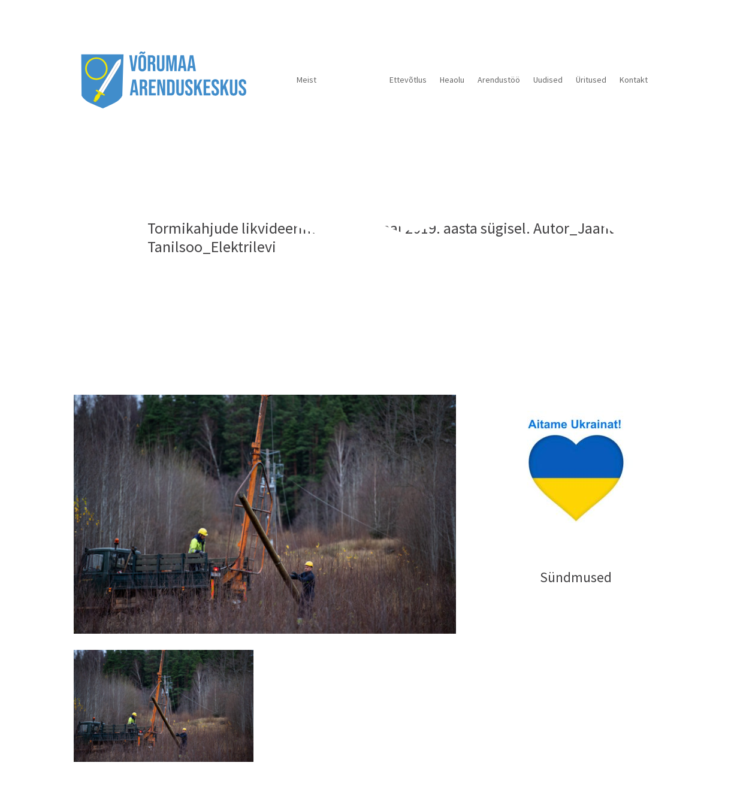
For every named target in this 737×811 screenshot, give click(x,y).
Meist (306, 79)
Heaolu (452, 79)
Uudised (548, 79)
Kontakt (634, 79)
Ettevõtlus (408, 79)
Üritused (591, 79)
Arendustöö (499, 79)
